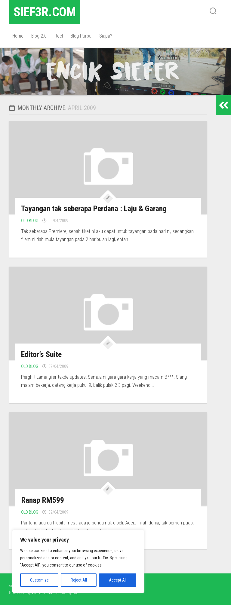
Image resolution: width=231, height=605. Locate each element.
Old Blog (29, 220)
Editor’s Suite (41, 354)
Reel (58, 36)
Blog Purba (81, 36)
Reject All (79, 580)
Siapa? (105, 36)
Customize (39, 580)
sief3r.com (44, 12)
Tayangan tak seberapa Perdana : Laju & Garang (93, 208)
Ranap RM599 (42, 500)
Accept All (118, 580)
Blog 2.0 (39, 36)
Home (17, 36)
